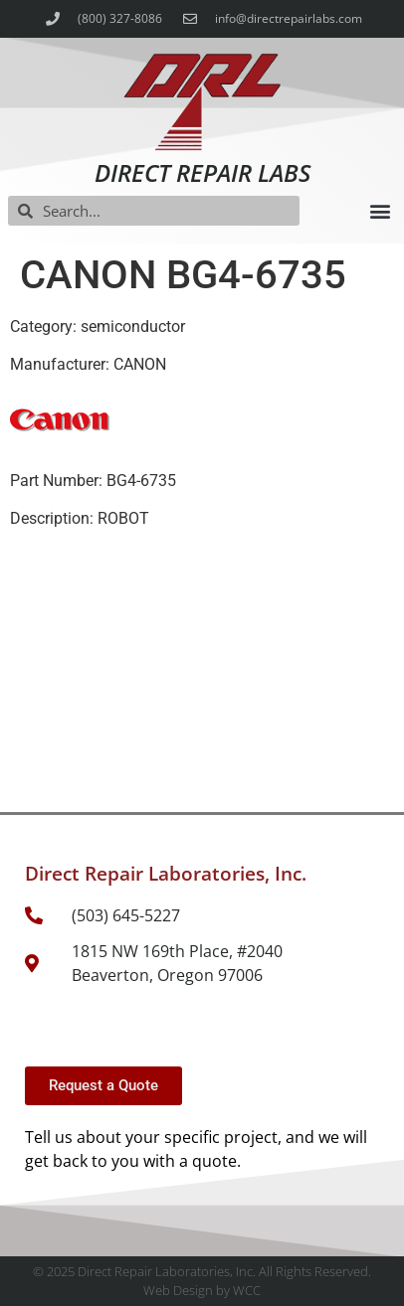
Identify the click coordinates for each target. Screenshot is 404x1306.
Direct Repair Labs (202, 172)
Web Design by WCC (202, 1290)
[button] (379, 211)
